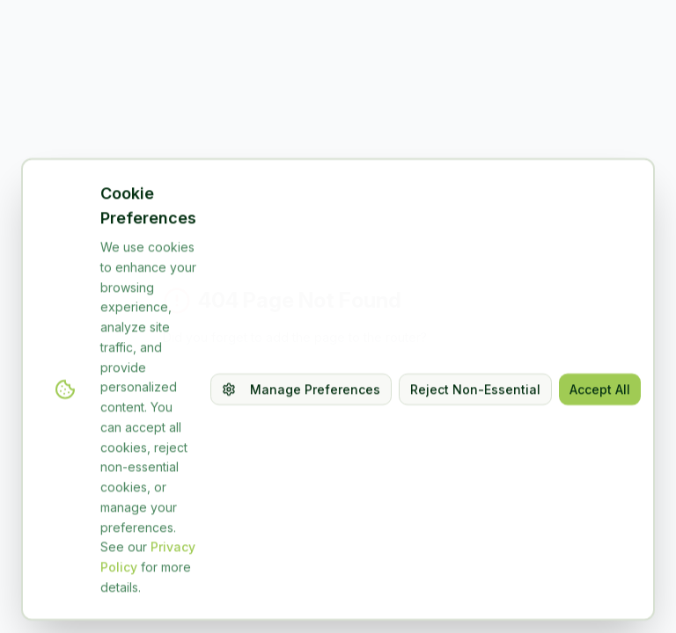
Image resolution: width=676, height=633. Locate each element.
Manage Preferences (301, 442)
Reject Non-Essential (475, 442)
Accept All (599, 442)
